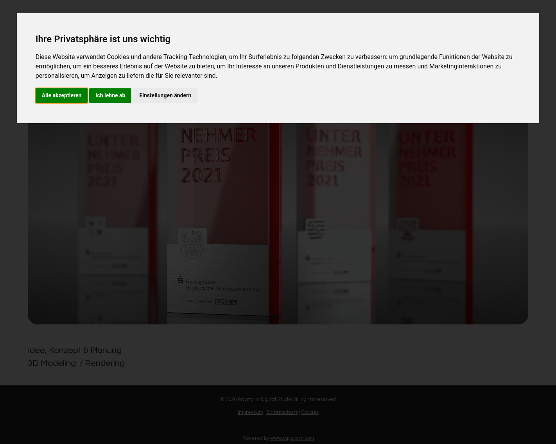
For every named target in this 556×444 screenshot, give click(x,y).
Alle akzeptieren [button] (62, 95)
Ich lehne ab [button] (110, 95)
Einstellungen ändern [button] (165, 95)
